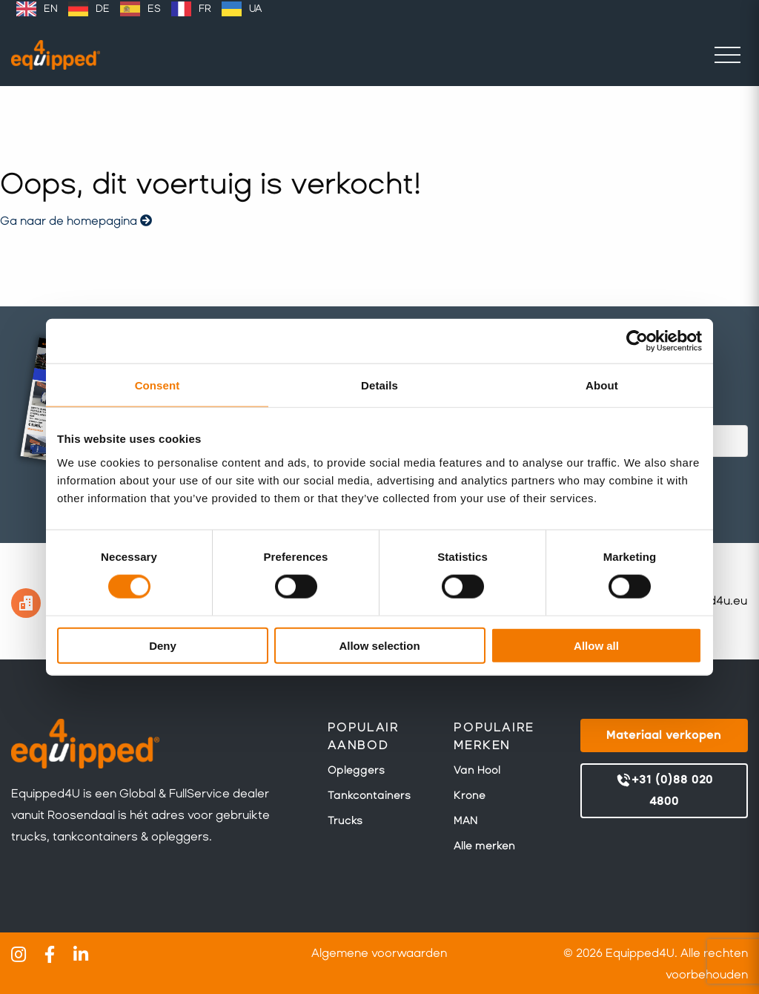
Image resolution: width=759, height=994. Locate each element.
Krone (469, 795)
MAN (465, 820)
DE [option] (103, 8)
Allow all (596, 645)
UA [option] (255, 8)
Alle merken (484, 846)
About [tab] (602, 385)
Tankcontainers (369, 795)
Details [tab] (379, 385)
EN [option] (51, 8)
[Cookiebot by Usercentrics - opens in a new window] (637, 341)
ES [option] (154, 8)
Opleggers (356, 770)
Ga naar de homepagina (76, 220)
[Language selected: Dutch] (139, 9)
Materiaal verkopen (663, 734)
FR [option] (205, 8)
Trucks (345, 820)
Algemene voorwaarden (379, 953)
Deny (162, 645)
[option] (37, 8)
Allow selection (379, 645)
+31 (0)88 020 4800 (664, 789)
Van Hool (477, 770)
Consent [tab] (157, 385)
